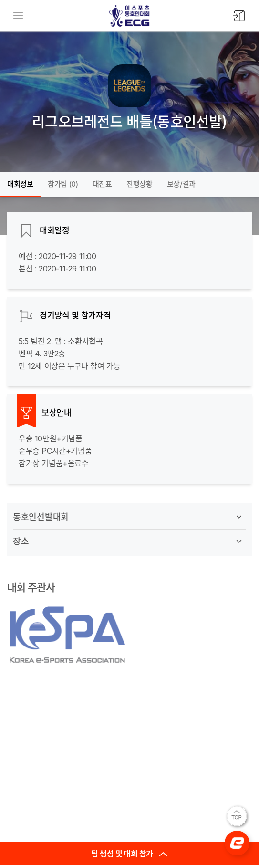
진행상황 (139, 183)
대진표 (102, 183)
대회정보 (20, 183)
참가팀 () (63, 183)
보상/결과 (181, 183)
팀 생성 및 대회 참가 (129, 853)
